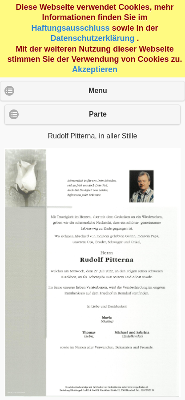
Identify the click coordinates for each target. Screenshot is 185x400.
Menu (97, 90)
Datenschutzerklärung (92, 38)
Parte (98, 114)
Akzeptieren (94, 69)
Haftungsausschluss (70, 28)
